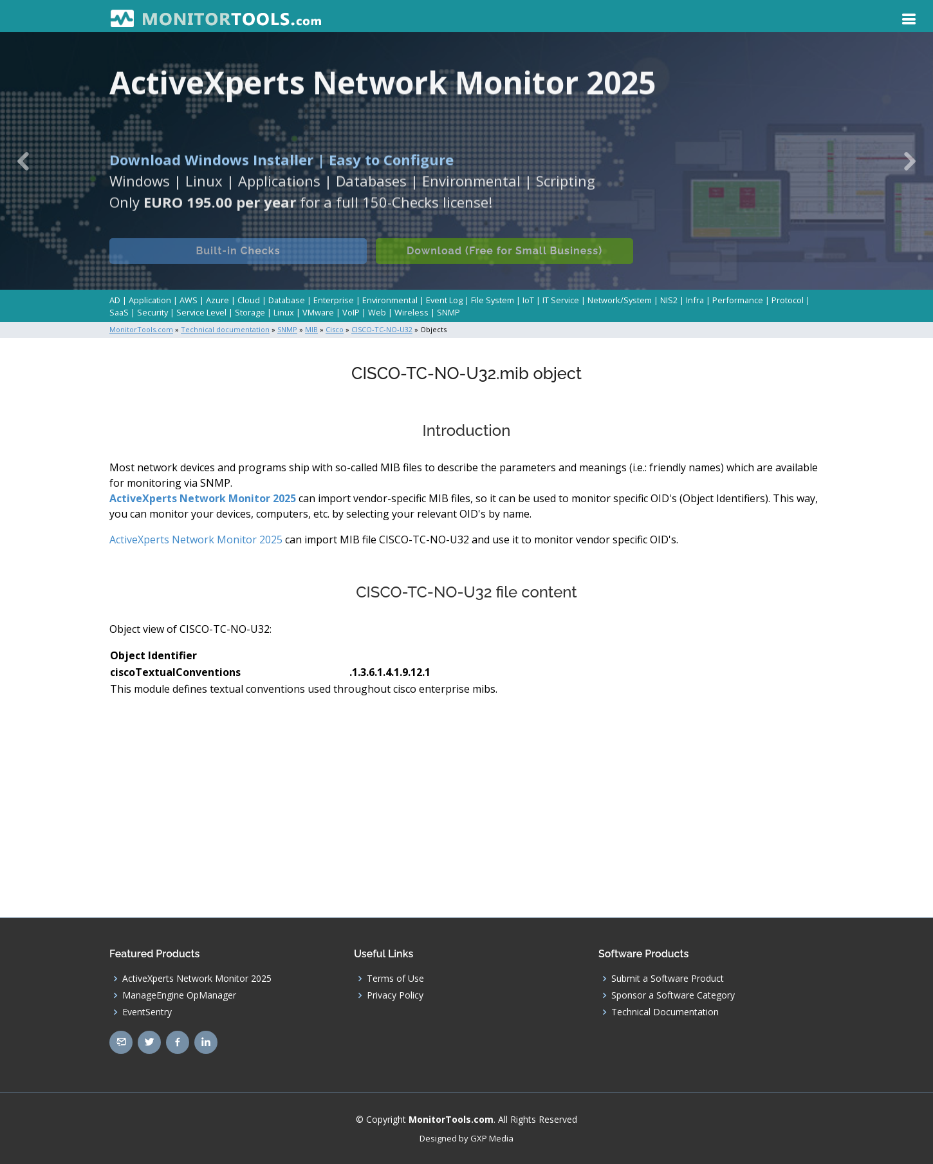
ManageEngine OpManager (179, 995)
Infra (695, 300)
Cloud (248, 300)
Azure (217, 300)
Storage (250, 312)
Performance (737, 300)
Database (286, 300)
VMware (318, 312)
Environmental (390, 300)
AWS (189, 300)
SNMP (448, 312)
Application (150, 300)
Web (377, 312)
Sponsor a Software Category (673, 995)
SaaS (119, 312)
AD (114, 300)
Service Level (201, 312)
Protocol (787, 300)
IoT (528, 300)
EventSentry (147, 1012)
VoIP (351, 312)
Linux (283, 312)
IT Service (560, 300)
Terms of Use (395, 978)
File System (492, 300)
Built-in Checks (238, 260)
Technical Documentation (665, 1012)
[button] (23, 161)
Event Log (444, 300)
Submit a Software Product (667, 978)
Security (152, 312)
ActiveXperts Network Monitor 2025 (202, 498)
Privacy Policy (395, 995)
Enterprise (333, 300)
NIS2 (669, 300)
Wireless (411, 312)
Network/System (619, 300)
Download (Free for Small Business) (504, 260)
